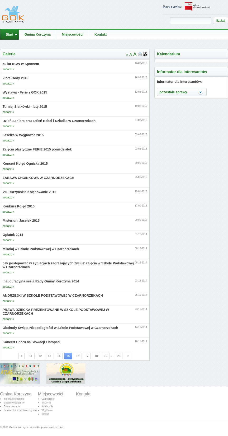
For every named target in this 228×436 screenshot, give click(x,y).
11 (30, 356)
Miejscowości (50, 394)
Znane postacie (12, 406)
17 (86, 356)
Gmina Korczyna (16, 394)
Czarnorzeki (48, 399)
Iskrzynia (46, 402)
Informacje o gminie (14, 399)
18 (96, 356)
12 (40, 356)
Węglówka (47, 410)
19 (105, 356)
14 (58, 356)
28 (118, 356)
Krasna (45, 414)
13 (49, 356)
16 (77, 356)
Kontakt (83, 394)
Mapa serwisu (172, 6)
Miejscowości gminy (14, 402)
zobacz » (8, 69)
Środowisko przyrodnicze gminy (20, 410)
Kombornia (47, 406)
